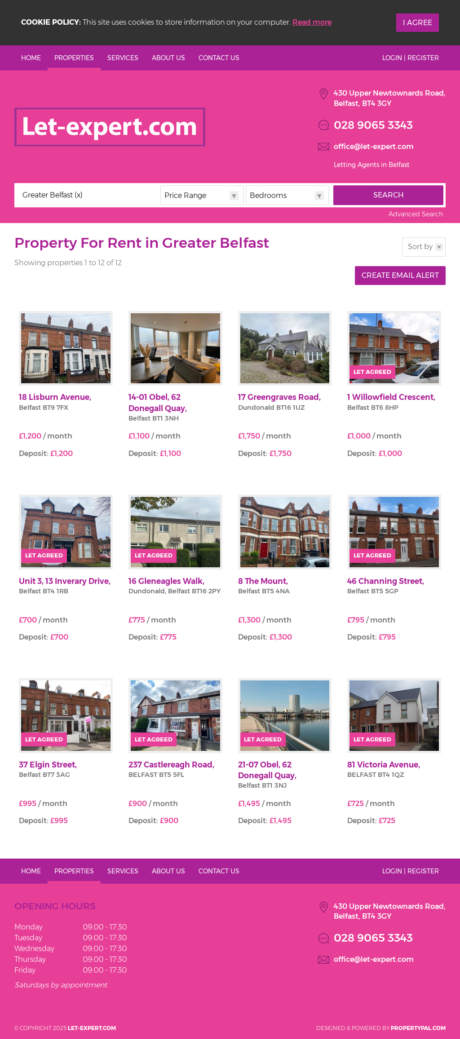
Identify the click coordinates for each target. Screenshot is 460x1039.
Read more (312, 22)
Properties (74, 58)
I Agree (417, 22)
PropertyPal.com (418, 1028)
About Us (168, 58)
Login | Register (410, 58)
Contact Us (219, 58)
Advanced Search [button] (416, 214)
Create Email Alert (400, 275)
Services (122, 58)
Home (31, 58)
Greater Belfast (52, 195)
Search (388, 195)
